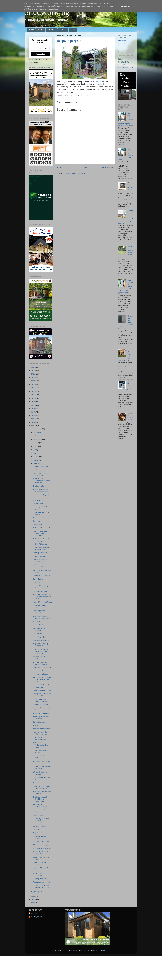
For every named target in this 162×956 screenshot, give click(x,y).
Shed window (38, 579)
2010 (33, 419)
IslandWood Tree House (42, 667)
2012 (33, 412)
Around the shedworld (41, 704)
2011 (33, 415)
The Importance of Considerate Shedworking (40, 799)
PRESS (72, 30)
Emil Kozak (37, 621)
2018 (33, 391)
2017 (33, 395)
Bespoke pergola (69, 41)
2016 (33, 398)
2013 (33, 408)
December (37, 429)
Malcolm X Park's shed (41, 528)
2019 (33, 388)
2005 (33, 903)
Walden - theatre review (42, 848)
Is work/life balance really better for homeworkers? (40, 651)
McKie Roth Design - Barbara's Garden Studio (40, 745)
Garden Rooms (40, 72)
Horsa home (37, 829)
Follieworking (38, 815)
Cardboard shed (39, 671)
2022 (33, 377)
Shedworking (47, 13)
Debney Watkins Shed (41, 841)
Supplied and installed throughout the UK (41, 75)
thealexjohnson (36, 917)
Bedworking (37, 524)
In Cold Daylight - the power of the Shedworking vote (41, 821)
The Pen (36, 725)
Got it (136, 6)
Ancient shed (38, 503)
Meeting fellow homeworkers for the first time (42, 481)
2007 (33, 896)
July (35, 446)
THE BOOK (52, 30)
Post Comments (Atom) (76, 173)
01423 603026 (41, 77)
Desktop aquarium (40, 553)
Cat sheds (36, 521)
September (37, 439)
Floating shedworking (41, 879)
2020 (33, 384)
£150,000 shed (38, 634)
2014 (33, 405)
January (36, 892)
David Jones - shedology (42, 690)
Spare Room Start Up (41, 826)
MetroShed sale (39, 637)
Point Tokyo (37, 470)
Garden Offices (36, 74)
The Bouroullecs (39, 486)
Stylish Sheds (38, 500)
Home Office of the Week (42, 602)
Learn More (124, 6)
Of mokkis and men (40, 591)
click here (34, 59)
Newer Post (63, 168)
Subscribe (40, 54)
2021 (33, 381)
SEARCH (63, 30)
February (37, 463)
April (35, 456)
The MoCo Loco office (41, 538)
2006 (33, 899)
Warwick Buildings (125, 67)
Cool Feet (36, 582)
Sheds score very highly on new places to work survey (42, 679)
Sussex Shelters (39, 722)
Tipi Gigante (37, 518)
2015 (33, 402)
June (35, 450)
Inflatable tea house (40, 674)
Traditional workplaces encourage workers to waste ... (42, 596)
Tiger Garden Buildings (42, 713)
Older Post (107, 168)
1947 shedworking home (42, 845)
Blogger (104, 950)
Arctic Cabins (123, 41)
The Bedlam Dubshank (41, 729)
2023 (33, 374)
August (36, 443)
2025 (33, 367)
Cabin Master (123, 49)
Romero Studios (39, 625)
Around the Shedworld (41, 466)
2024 (33, 370)
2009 (33, 422)
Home (31, 30)
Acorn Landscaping (97, 82)
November (37, 432)
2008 (33, 426)
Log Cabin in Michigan (41, 640)
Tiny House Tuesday (40, 833)
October (36, 436)
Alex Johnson (35, 913)
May (35, 453)
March (35, 460)
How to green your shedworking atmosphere (40, 533)
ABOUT (40, 30)
